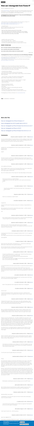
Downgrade (6, 98)
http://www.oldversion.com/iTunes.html (8, 57)
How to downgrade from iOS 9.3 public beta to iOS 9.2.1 (14, 123)
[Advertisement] (17, 108)
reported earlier (6, 10)
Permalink (31, 136)
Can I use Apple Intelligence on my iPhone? (10, 49)
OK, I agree (22, 422)
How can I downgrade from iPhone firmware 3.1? (12, 121)
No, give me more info (24, 424)
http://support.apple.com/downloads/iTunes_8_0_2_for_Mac (11, 22)
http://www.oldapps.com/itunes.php (7, 60)
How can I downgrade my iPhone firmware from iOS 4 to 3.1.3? (16, 130)
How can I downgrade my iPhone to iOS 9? (11, 128)
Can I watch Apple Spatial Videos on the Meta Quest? (12, 51)
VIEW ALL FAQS (31, 52)
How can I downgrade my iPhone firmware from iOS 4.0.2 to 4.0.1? (16, 126)
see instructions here (21, 92)
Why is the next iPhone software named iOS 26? (11, 47)
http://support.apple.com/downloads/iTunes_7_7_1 (10, 23)
